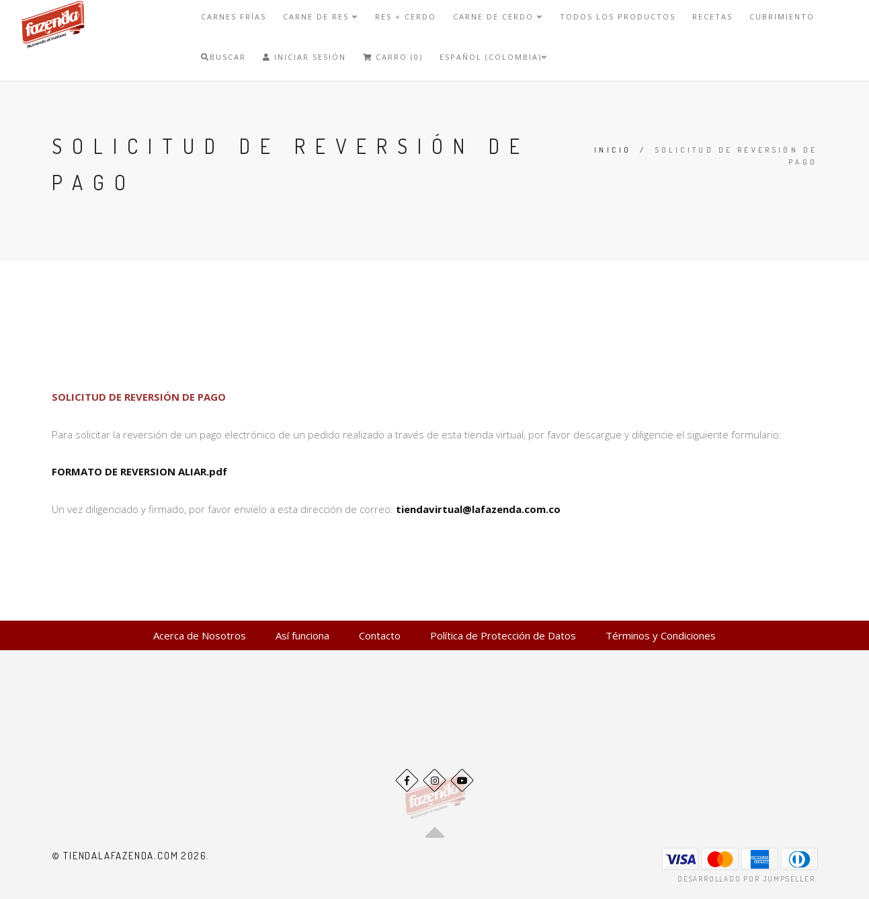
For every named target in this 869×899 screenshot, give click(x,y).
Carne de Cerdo (498, 16)
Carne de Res (320, 16)
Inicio (612, 150)
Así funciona (302, 635)
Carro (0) (393, 57)
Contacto (380, 635)
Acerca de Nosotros (199, 635)
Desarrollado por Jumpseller (746, 879)
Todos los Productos (617, 16)
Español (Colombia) (494, 57)
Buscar (223, 57)
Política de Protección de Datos (503, 635)
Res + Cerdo (405, 16)
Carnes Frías (233, 16)
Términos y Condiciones (661, 635)
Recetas (712, 16)
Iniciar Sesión (304, 57)
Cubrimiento (782, 16)
